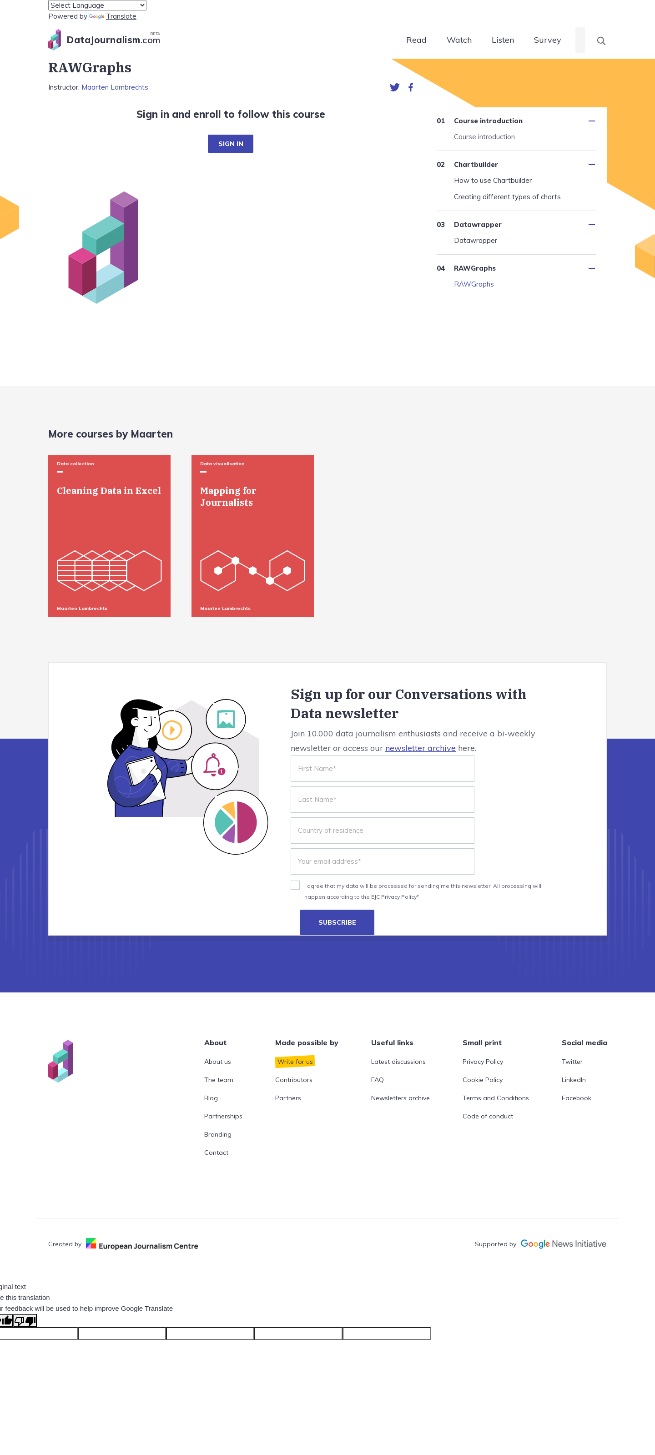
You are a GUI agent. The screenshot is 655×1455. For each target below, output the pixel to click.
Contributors (293, 1080)
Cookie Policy (483, 1080)
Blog (211, 1098)
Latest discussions (398, 1061)
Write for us (295, 1061)
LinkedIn (574, 1080)
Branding (218, 1134)
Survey (547, 40)
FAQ (377, 1080)
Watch (459, 40)
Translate (112, 16)
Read (416, 40)
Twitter (572, 1061)
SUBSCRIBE (337, 922)
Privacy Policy (483, 1061)
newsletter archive (420, 748)
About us (217, 1061)
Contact (216, 1152)
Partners (288, 1098)
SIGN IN (230, 144)
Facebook (576, 1098)
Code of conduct (488, 1116)
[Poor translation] (25, 1320)
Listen (503, 40)
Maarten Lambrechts (114, 87)
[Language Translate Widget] (97, 5)
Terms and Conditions (496, 1098)
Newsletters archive (400, 1098)
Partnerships (223, 1116)
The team (218, 1080)
